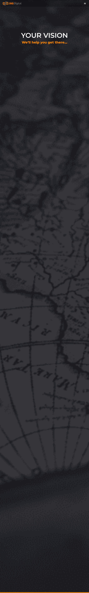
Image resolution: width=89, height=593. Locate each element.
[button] (85, 3)
